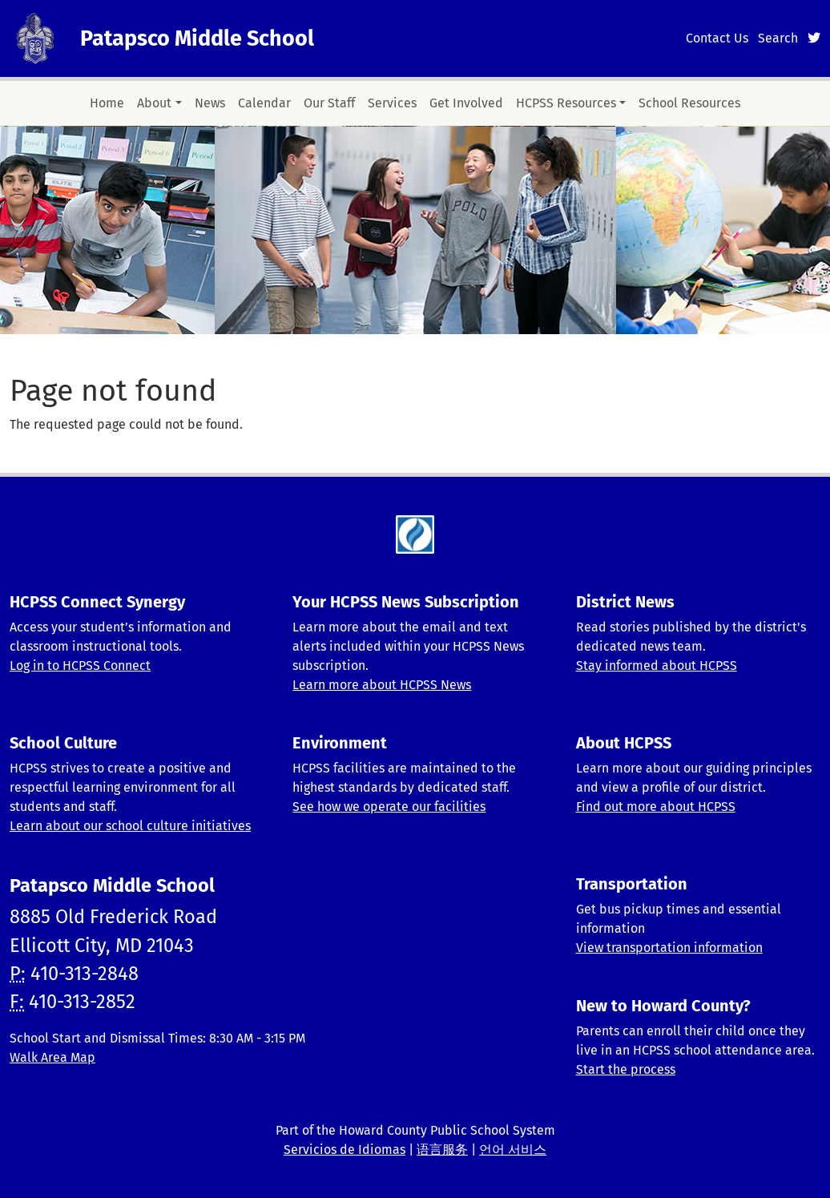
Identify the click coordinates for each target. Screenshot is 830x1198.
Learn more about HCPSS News (381, 684)
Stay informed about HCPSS (656, 665)
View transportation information (669, 947)
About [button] (154, 103)
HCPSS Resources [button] (566, 103)
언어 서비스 (512, 1149)
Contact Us (717, 38)
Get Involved (466, 103)
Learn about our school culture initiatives (130, 825)
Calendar (264, 103)
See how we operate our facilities (389, 806)
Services (392, 103)
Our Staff (329, 103)
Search (778, 38)
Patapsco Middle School (197, 38)
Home (107, 103)
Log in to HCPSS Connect (80, 665)
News (210, 103)
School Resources (689, 103)
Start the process (625, 1069)
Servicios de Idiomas (344, 1149)
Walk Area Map (52, 1057)
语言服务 (442, 1149)
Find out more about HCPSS (655, 806)
